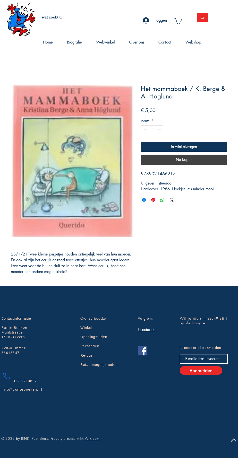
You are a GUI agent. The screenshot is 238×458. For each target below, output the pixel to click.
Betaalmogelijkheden (99, 365)
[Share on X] (172, 200)
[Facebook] (142, 350)
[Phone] (6, 376)
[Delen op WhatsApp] (162, 200)
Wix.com (92, 438)
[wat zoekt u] (114, 17)
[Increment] (159, 129)
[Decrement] (145, 129)
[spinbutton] (152, 129)
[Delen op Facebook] (144, 200)
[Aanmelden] (201, 370)
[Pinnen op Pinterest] (153, 200)
